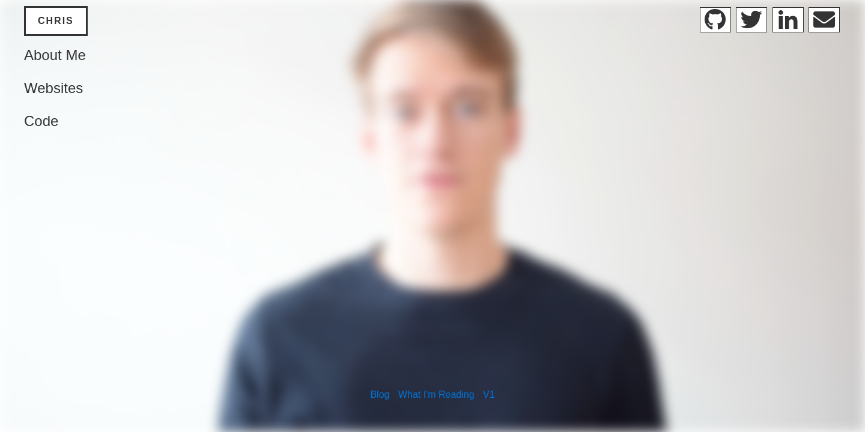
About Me (55, 55)
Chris (56, 21)
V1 (489, 394)
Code (41, 121)
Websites (53, 88)
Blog (379, 394)
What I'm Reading (436, 394)
